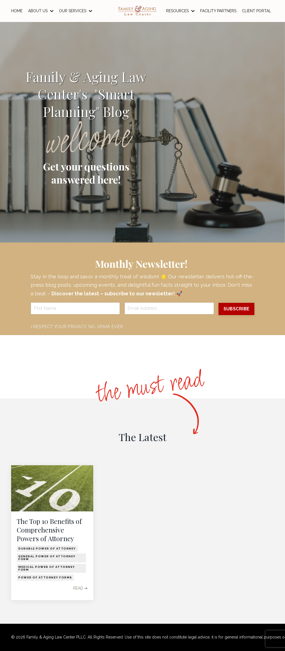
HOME (17, 11)
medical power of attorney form (46, 568)
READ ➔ (80, 588)
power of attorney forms (45, 577)
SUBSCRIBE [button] (236, 308)
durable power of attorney (47, 548)
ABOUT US (40, 11)
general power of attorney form (47, 558)
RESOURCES (180, 11)
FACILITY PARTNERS (218, 11)
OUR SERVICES (75, 11)
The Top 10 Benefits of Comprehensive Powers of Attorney (49, 530)
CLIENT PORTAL (256, 11)
